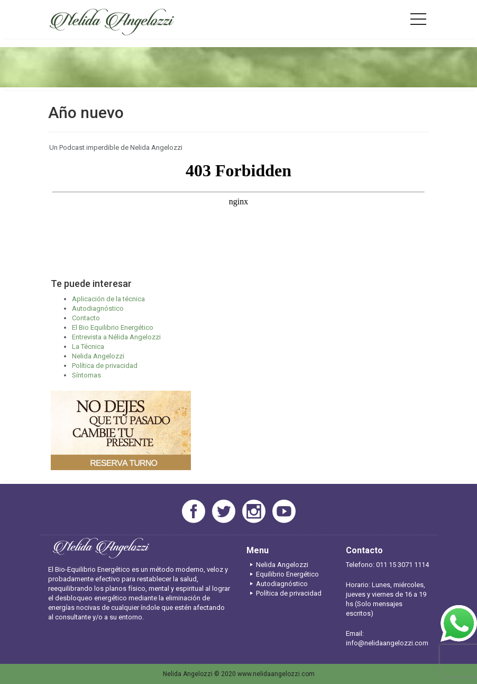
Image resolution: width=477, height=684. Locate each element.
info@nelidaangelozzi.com (387, 643)
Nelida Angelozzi (98, 356)
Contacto (86, 318)
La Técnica (88, 346)
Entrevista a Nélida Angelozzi (116, 337)
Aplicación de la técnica (108, 299)
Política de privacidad (104, 366)
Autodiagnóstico (98, 308)
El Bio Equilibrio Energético (112, 327)
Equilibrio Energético (282, 574)
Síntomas (86, 375)
